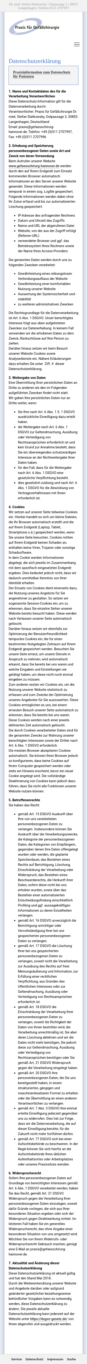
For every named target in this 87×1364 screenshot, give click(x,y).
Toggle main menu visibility (77, 43)
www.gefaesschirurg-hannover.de (34, 166)
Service (16, 1359)
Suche (71, 1359)
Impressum (55, 1359)
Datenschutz (34, 1359)
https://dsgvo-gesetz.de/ (49, 1319)
